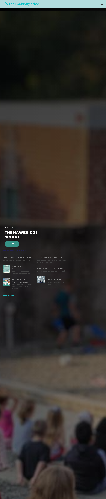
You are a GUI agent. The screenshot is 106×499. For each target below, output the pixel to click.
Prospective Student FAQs (55, 283)
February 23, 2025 (53, 277)
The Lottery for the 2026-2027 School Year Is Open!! (22, 287)
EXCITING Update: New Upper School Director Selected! (52, 261)
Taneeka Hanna (26, 258)
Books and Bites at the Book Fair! (51, 271)
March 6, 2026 (17, 266)
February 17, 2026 (18, 279)
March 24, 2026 (9, 258)
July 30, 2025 (42, 258)
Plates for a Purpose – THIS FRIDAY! (17, 260)
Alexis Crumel (58, 258)
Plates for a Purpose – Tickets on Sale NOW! (21, 273)
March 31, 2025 (43, 268)
